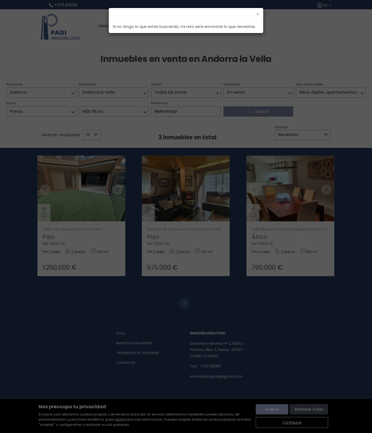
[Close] (257, 14)
